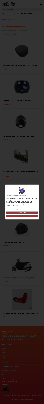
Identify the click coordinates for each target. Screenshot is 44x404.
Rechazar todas (22, 212)
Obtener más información (12, 205)
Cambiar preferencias (22, 209)
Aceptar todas (22, 216)
